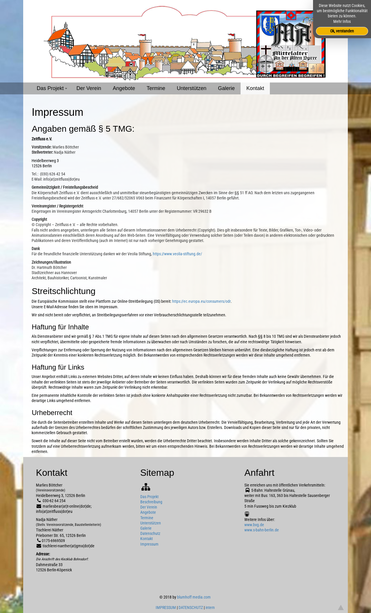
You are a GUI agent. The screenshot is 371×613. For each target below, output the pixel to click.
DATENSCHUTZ (191, 607)
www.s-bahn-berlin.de (261, 530)
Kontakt (255, 88)
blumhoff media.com (194, 597)
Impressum (149, 544)
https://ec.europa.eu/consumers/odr (201, 301)
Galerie (226, 88)
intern (210, 607)
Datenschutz (150, 533)
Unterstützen (191, 88)
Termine (156, 88)
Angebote (124, 88)
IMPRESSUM (166, 607)
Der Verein (89, 88)
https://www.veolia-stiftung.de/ (177, 254)
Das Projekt (53, 89)
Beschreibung (151, 502)
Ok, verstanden (342, 31)
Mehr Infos (342, 21)
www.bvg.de (254, 524)
